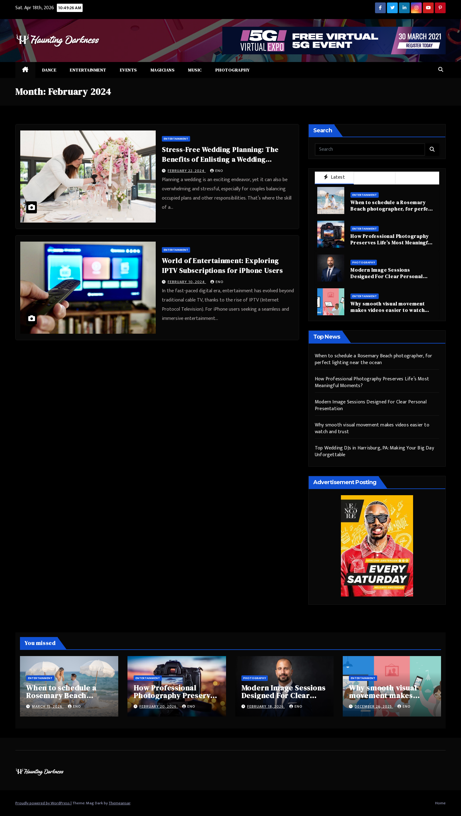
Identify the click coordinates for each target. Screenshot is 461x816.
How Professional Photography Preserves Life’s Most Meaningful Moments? (391, 242)
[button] (440, 70)
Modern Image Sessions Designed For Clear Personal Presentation (386, 276)
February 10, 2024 (187, 282)
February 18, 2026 (266, 706)
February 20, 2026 (158, 706)
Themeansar (119, 803)
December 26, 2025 (374, 706)
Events (128, 70)
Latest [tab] (334, 177)
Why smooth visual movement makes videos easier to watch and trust (387, 310)
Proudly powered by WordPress (43, 803)
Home (440, 803)
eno (216, 171)
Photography (232, 70)
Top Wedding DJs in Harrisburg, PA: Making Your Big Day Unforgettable (374, 451)
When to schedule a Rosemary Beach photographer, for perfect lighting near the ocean (391, 209)
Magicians (162, 70)
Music (195, 70)
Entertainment (88, 70)
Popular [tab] (374, 177)
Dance (49, 70)
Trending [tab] (417, 177)
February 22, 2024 (187, 171)
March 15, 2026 (48, 706)
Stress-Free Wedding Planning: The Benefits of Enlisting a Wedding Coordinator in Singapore (220, 159)
